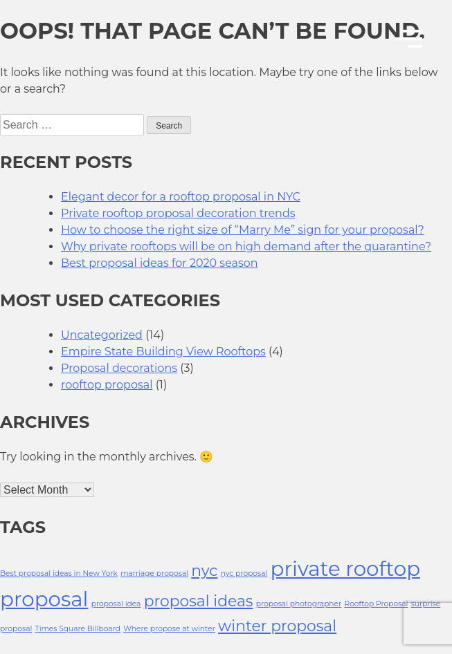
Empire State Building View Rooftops (163, 351)
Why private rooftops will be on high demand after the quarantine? (246, 246)
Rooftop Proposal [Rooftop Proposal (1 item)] (376, 603)
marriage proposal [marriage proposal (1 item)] (154, 573)
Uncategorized (102, 335)
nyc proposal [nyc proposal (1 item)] (244, 573)
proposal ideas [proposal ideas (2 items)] (198, 601)
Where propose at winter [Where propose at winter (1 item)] (169, 628)
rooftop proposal (107, 384)
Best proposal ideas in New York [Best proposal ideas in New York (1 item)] (59, 573)
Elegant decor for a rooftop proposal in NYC (180, 196)
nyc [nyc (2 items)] (204, 570)
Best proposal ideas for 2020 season (159, 263)
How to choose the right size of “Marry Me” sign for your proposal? (242, 229)
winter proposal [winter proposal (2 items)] (277, 626)
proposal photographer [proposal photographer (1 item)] (299, 603)
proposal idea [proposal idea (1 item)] (116, 603)
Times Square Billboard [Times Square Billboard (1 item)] (77, 628)
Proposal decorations (119, 368)
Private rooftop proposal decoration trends (178, 213)
